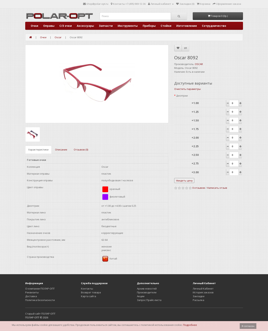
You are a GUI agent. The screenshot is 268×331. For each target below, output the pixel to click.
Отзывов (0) (81, 149)
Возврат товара (91, 292)
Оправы (48, 26)
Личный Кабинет (203, 288)
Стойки (166, 26)
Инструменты (128, 26)
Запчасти (106, 26)
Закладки (198, 296)
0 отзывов (198, 187)
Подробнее (190, 325)
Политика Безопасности (40, 300)
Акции (140, 296)
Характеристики (38, 149)
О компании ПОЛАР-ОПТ (40, 288)
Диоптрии (182, 95)
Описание (61, 149)
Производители (146, 292)
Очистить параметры (187, 89)
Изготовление (186, 26)
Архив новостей (147, 288)
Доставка (31, 296)
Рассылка (198, 300)
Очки (34, 26)
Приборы (149, 26)
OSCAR (199, 64)
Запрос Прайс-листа (149, 300)
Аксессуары (85, 26)
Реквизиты (32, 292)
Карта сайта (88, 296)
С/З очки (65, 26)
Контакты (87, 288)
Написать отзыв (217, 187)
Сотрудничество (214, 26)
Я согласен (248, 326)
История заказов (203, 292)
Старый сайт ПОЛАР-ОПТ (40, 313)
